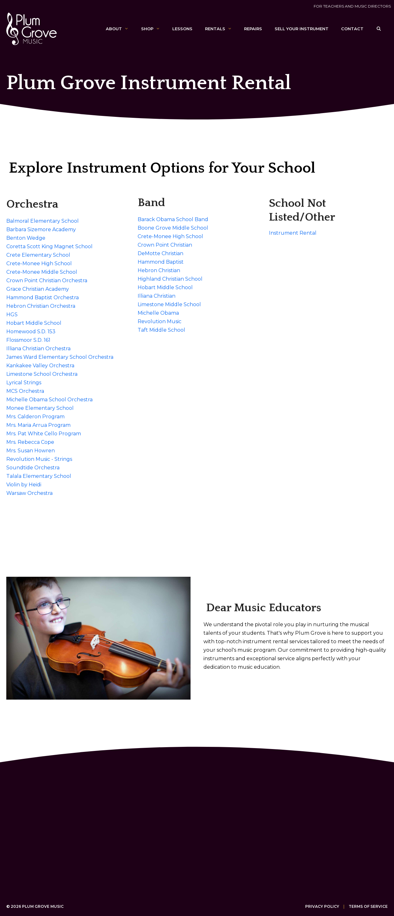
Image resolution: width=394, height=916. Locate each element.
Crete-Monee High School (39, 263)
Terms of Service (368, 906)
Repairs (253, 28)
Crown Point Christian (165, 245)
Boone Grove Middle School (173, 228)
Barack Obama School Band (173, 219)
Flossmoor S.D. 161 (28, 340)
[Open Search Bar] (379, 28)
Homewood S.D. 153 (30, 332)
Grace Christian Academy (37, 289)
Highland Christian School (170, 279)
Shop (153, 28)
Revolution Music (159, 321)
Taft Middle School (161, 330)
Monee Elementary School (40, 408)
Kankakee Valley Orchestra (40, 366)
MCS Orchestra (25, 391)
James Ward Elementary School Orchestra (59, 357)
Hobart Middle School (33, 323)
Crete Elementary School (38, 255)
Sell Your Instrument (301, 28)
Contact (352, 28)
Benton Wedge (25, 238)
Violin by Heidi (23, 485)
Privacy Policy (322, 906)
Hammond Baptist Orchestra (42, 298)
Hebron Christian (159, 270)
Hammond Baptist (161, 262)
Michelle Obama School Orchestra (49, 400)
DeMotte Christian (160, 253)
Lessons (182, 28)
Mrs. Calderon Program (35, 417)
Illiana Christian (156, 296)
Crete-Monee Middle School (41, 272)
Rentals (221, 28)
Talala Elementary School (38, 476)
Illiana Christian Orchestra (38, 349)
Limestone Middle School (169, 304)
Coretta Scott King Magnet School (49, 246)
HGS (12, 315)
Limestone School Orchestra (41, 374)
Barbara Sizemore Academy (41, 229)
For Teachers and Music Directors (352, 6)
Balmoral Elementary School (42, 221)
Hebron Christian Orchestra (40, 306)
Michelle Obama (158, 313)
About (120, 28)
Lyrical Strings (23, 383)
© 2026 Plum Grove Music (35, 906)
